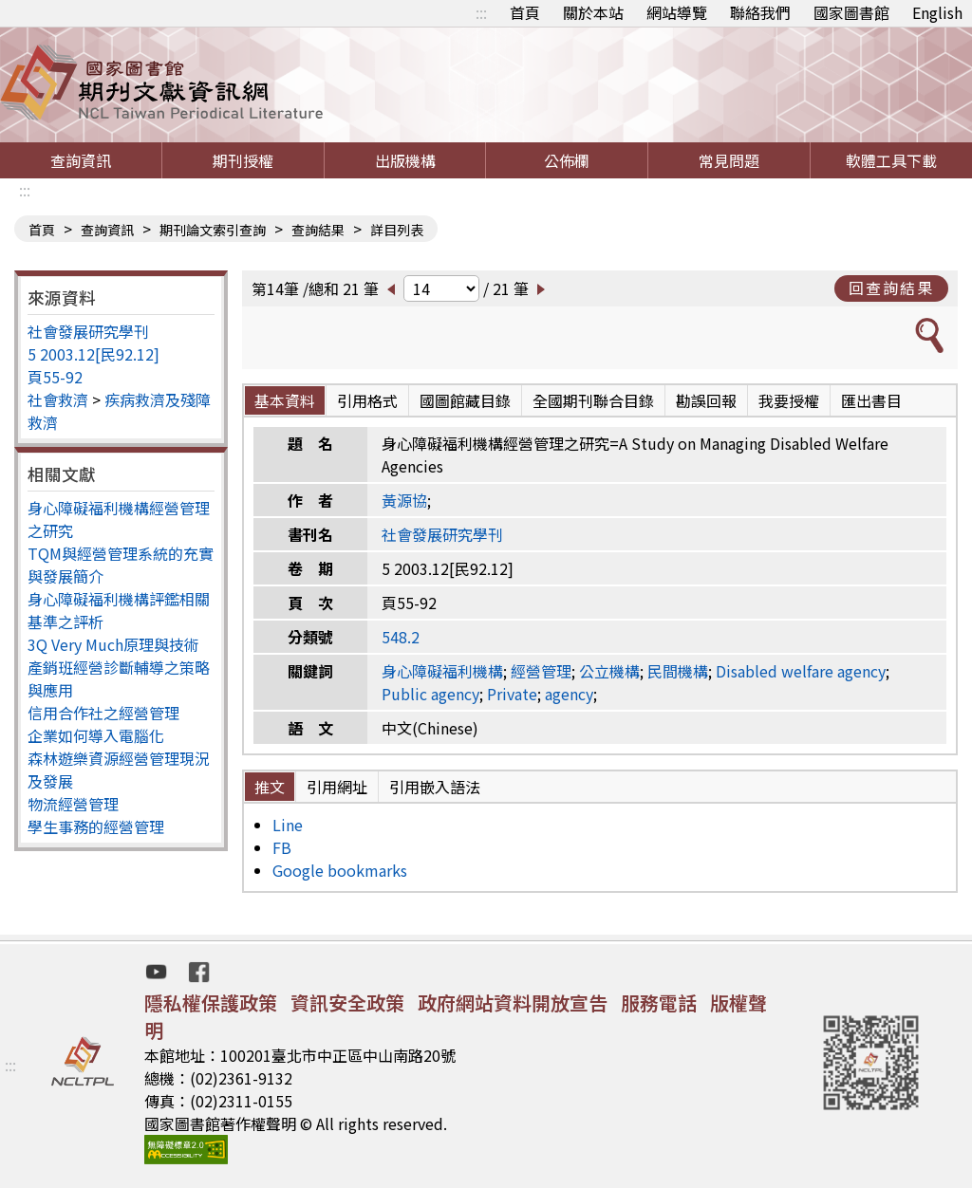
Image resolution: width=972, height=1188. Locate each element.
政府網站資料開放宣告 (513, 1002)
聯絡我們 (760, 12)
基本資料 (284, 400)
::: (481, 12)
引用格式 (367, 400)
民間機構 (677, 670)
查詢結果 (318, 229)
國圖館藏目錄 (465, 400)
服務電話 (659, 1002)
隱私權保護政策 (210, 1002)
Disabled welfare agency (801, 670)
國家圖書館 (851, 12)
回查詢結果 (891, 287)
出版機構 (405, 160)
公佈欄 (566, 160)
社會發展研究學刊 (88, 331)
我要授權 (788, 400)
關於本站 (593, 12)
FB (281, 847)
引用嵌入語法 (434, 786)
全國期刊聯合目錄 (593, 400)
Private (512, 693)
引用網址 (337, 786)
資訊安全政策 (347, 1002)
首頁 (525, 12)
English (937, 12)
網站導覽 (676, 12)
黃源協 (404, 500)
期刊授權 (243, 160)
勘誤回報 (706, 400)
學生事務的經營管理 (96, 826)
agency (569, 693)
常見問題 (729, 160)
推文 (269, 786)
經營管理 (541, 670)
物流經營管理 (73, 803)
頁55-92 (55, 376)
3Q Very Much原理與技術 (113, 644)
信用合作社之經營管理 (103, 712)
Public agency (430, 693)
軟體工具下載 (891, 160)
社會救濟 (58, 399)
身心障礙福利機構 (442, 670)
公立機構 (609, 670)
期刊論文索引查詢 (212, 229)
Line (287, 824)
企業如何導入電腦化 (96, 735)
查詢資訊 (80, 160)
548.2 (401, 636)
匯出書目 (871, 400)
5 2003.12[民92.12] (93, 354)
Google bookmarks (339, 870)
